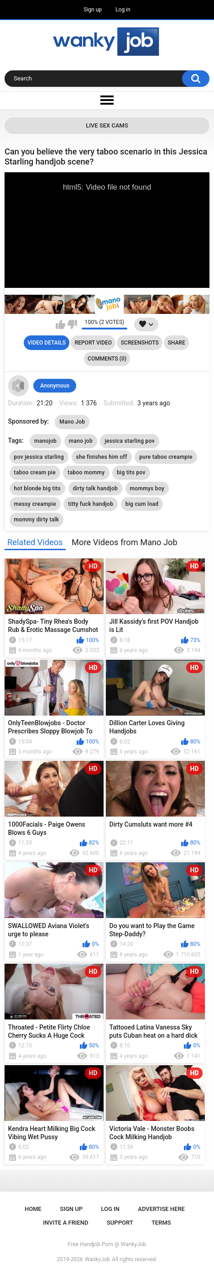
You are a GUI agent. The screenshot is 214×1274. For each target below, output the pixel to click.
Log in (122, 9)
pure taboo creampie (165, 457)
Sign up (93, 9)
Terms (161, 1222)
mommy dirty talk (36, 519)
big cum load (142, 504)
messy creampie (35, 504)
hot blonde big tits (37, 488)
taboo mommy (86, 472)
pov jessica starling (39, 457)
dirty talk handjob (95, 488)
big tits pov (131, 472)
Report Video (93, 343)
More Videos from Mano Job (124, 542)
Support (120, 1222)
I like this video (60, 324)
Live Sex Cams (107, 125)
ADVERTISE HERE (161, 1208)
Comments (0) (107, 359)
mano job (81, 441)
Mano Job (72, 422)
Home (33, 1208)
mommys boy (147, 488)
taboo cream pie (35, 472)
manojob (45, 441)
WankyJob (97, 1259)
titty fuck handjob (90, 504)
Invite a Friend (65, 1222)
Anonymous (54, 385)
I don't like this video (72, 324)
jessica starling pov (129, 441)
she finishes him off (101, 457)
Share (176, 343)
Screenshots (140, 343)
